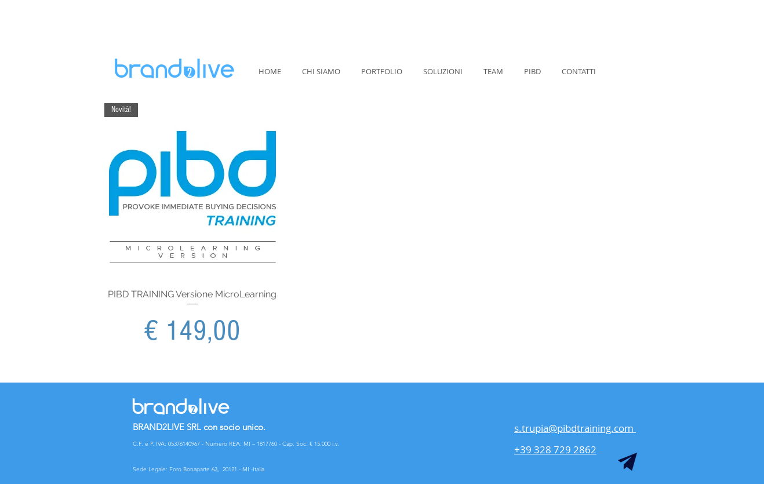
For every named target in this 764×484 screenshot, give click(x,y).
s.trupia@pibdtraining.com (575, 428)
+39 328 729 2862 (555, 449)
